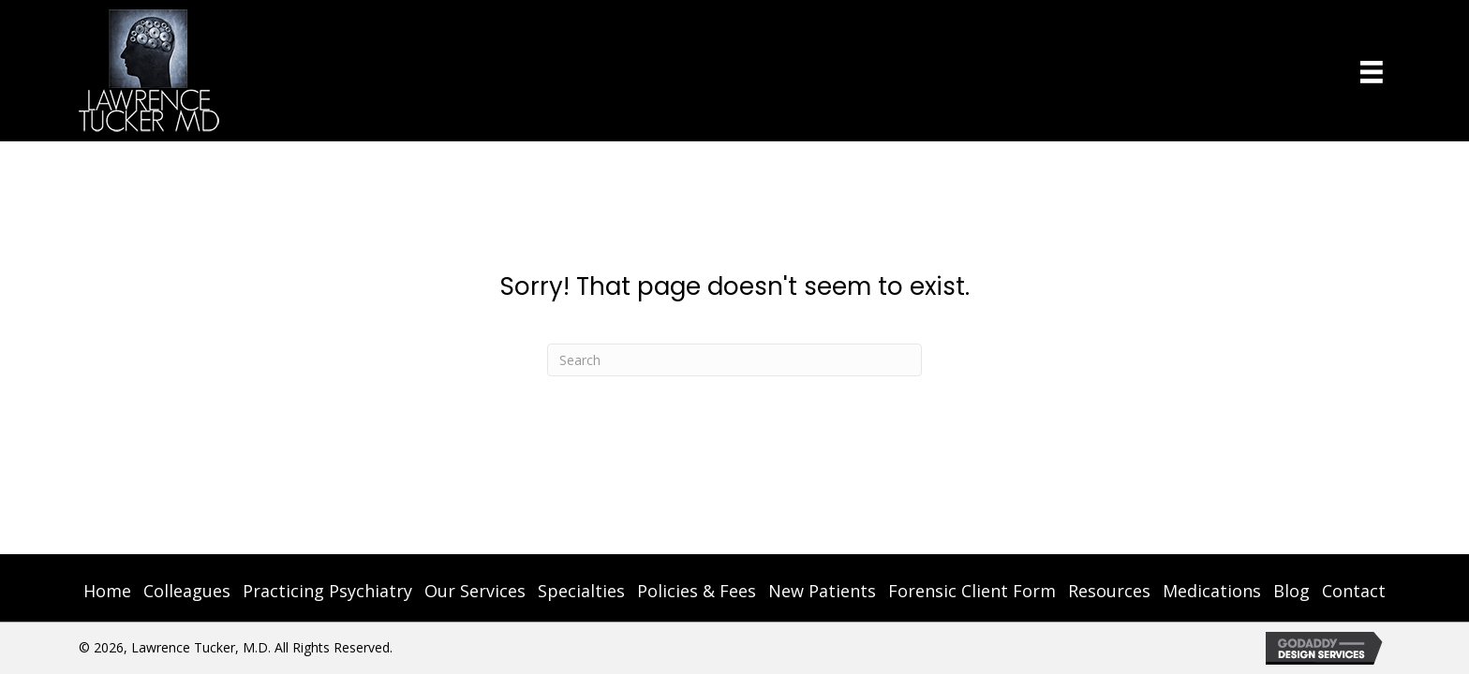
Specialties (581, 590)
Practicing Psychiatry (327, 590)
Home (107, 590)
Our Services (475, 590)
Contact (1354, 590)
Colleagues (186, 590)
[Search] (734, 360)
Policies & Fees (696, 590)
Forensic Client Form (972, 590)
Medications (1212, 590)
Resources (1109, 590)
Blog (1291, 590)
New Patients (822, 590)
